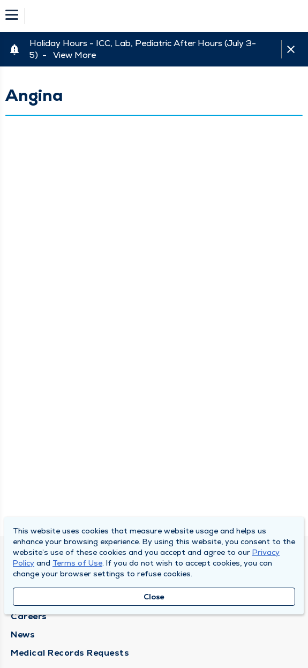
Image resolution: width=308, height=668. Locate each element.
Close (154, 597)
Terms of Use (77, 563)
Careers (29, 616)
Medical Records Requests (70, 652)
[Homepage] (161, 16)
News (23, 634)
